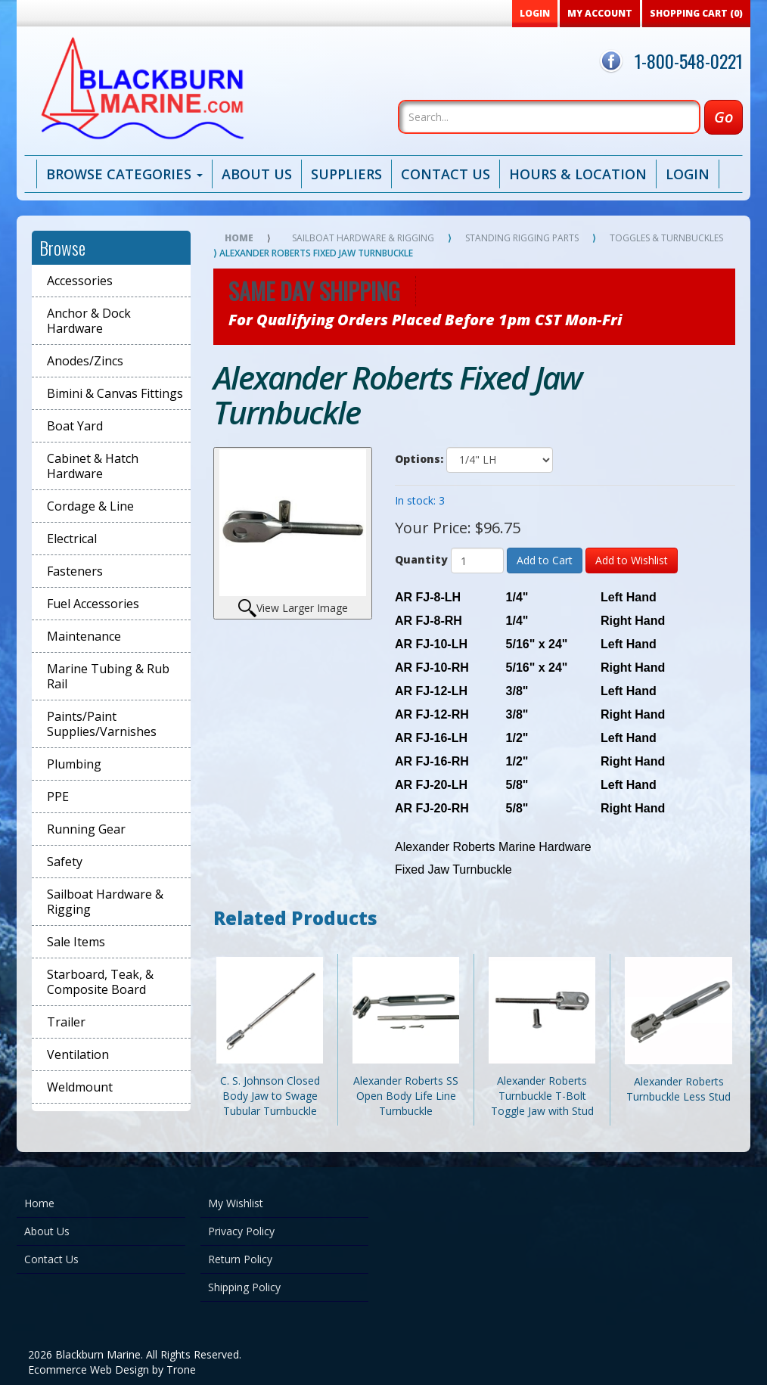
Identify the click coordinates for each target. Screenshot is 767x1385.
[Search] (549, 117)
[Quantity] (477, 560)
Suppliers (346, 174)
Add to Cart (545, 560)
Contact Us (445, 174)
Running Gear (86, 829)
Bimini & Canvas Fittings (115, 393)
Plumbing (74, 764)
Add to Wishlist (631, 560)
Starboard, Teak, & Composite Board (100, 982)
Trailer (66, 1022)
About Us (257, 174)
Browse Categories (124, 174)
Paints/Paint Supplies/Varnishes (102, 724)
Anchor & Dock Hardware (89, 321)
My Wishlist (235, 1203)
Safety (64, 861)
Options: (419, 459)
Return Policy (240, 1259)
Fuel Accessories (93, 603)
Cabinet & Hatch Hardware (92, 466)
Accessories (80, 280)
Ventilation (78, 1054)
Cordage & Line (90, 506)
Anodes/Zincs (85, 360)
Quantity (421, 559)
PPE (58, 796)
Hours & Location (578, 174)
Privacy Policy (241, 1231)
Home (239, 237)
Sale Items (76, 941)
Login (688, 174)
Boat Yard (75, 426)
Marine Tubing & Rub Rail (108, 676)
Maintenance (84, 636)
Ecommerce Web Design (88, 1369)
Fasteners (75, 571)
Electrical (72, 538)
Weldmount (80, 1087)
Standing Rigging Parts (522, 237)
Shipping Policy (244, 1287)
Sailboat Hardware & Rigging (105, 902)
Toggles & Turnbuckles (666, 237)
